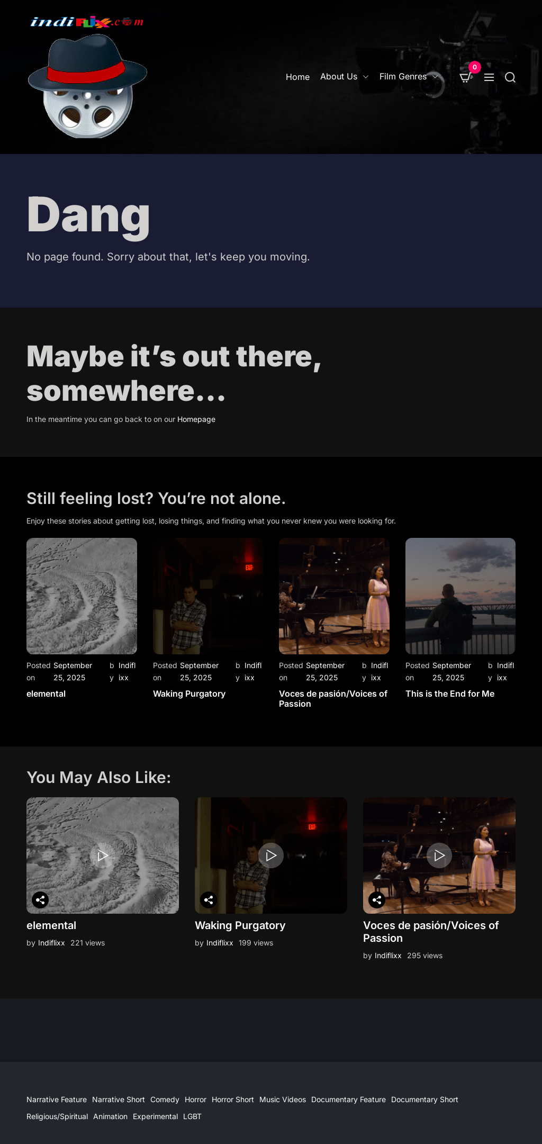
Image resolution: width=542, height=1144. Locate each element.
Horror (195, 1099)
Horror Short (233, 1099)
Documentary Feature (348, 1099)
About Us (344, 76)
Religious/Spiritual (57, 1116)
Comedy (164, 1099)
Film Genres (409, 76)
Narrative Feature (56, 1099)
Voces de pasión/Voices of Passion (333, 698)
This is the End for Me (449, 693)
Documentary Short (424, 1099)
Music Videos (282, 1099)
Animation (110, 1116)
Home (298, 76)
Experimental (155, 1116)
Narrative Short (118, 1099)
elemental (46, 693)
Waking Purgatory (189, 693)
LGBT (192, 1116)
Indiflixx (51, 942)
